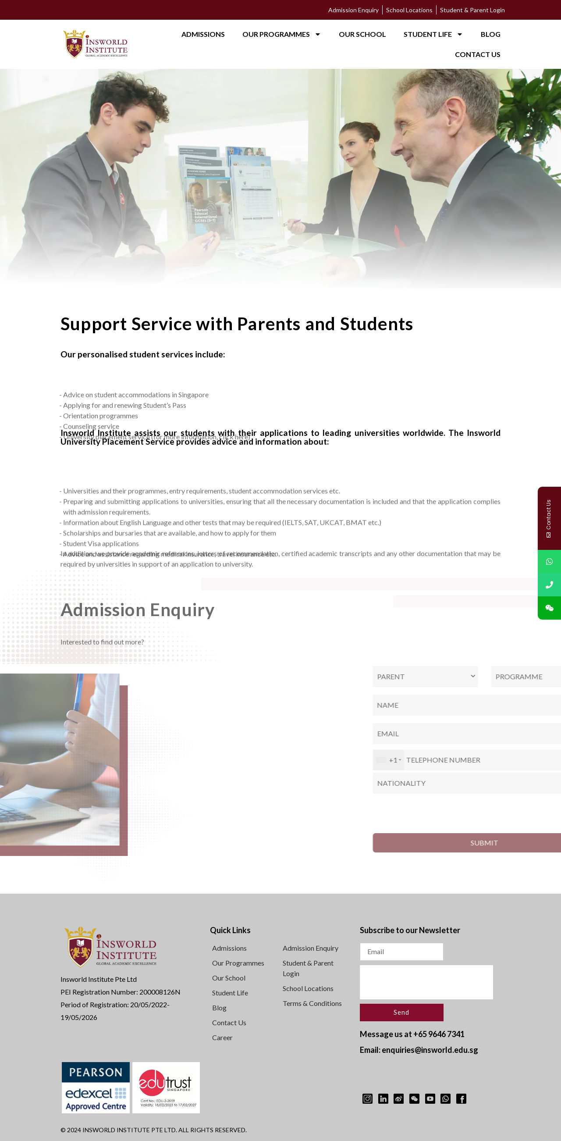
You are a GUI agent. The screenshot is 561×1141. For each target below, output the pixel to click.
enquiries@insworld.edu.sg (430, 1050)
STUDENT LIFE (433, 34)
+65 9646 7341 (439, 1034)
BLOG (491, 34)
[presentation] (426, 982)
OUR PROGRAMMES (281, 34)
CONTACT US (478, 54)
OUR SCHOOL (362, 34)
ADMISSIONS (203, 34)
